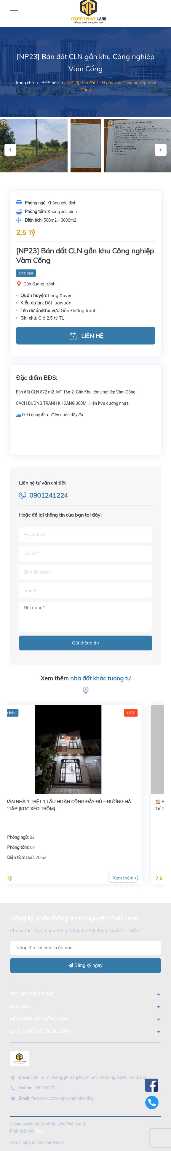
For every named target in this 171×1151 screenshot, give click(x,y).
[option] (86, 145)
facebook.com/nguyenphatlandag (56, 1098)
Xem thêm (86, 678)
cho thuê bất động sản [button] (85, 1031)
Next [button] (161, 150)
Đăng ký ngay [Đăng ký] (85, 965)
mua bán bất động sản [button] (85, 1019)
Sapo (40, 1131)
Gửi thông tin (85, 643)
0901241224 (48, 495)
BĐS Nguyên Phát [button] (85, 994)
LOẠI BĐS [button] (85, 1006)
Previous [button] (10, 150)
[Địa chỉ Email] (85, 947)
